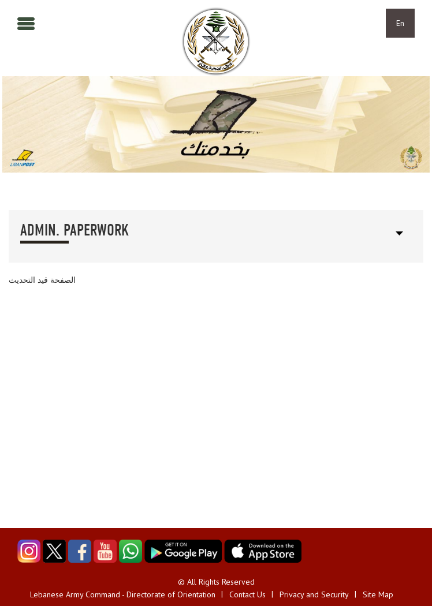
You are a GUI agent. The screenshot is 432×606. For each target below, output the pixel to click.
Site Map (378, 594)
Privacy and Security (314, 594)
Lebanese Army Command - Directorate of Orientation (122, 594)
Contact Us (247, 594)
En (400, 23)
